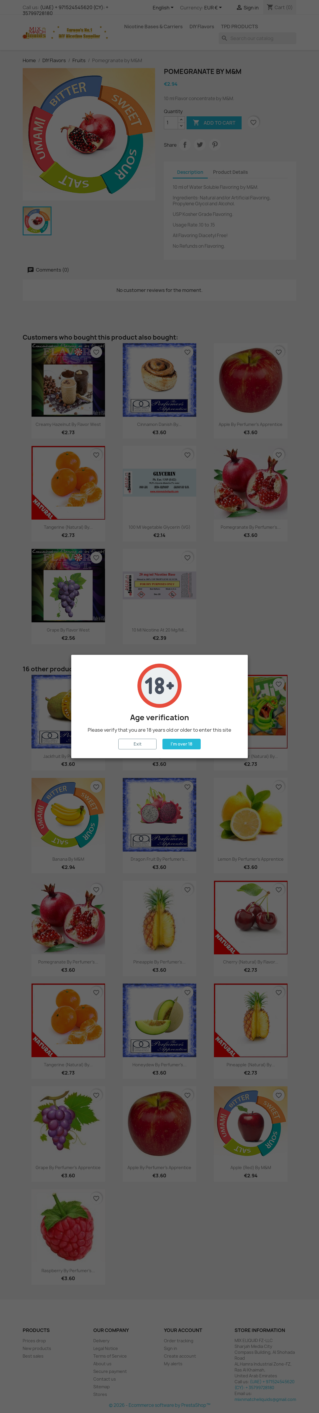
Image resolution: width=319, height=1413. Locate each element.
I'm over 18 (181, 744)
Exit (138, 744)
